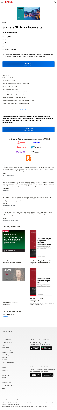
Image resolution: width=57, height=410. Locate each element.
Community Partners (7, 352)
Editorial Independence (24, 406)
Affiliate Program (6, 355)
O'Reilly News (5, 347)
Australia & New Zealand (9, 386)
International (6, 383)
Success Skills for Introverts (23, 110)
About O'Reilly (6, 340)
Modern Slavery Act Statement (39, 406)
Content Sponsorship (8, 362)
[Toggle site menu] (2, 2)
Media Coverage (6, 350)
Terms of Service (6, 406)
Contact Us (5, 370)
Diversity (4, 360)
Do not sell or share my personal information (13, 399)
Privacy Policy (5, 375)
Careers (4, 345)
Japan (3, 388)
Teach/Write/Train (7, 343)
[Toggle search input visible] (55, 2)
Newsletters (5, 373)
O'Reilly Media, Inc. (10, 49)
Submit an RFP (6, 357)
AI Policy (4, 377)
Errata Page (5, 316)
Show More (5, 106)
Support (4, 367)
